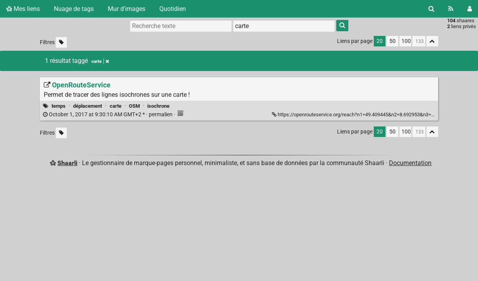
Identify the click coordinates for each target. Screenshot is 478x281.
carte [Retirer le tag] (100, 61)
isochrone (158, 106)
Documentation (410, 163)
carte (115, 106)
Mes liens (23, 8)
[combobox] (284, 26)
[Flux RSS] (451, 9)
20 (379, 41)
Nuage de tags (74, 8)
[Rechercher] (431, 9)
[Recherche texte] (181, 26)
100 (406, 41)
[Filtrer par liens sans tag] (61, 42)
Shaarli (67, 163)
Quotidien (172, 8)
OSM (134, 106)
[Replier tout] (432, 41)
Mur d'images (126, 8)
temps (59, 106)
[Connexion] (469, 9)
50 (392, 41)
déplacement (87, 106)
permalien (108, 114)
